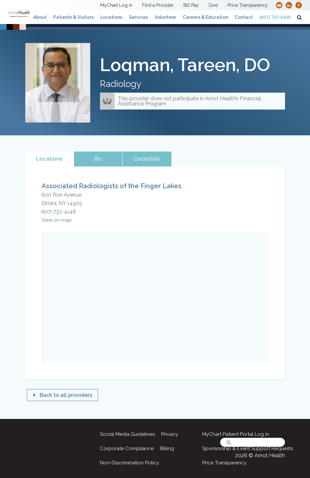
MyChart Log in (116, 5)
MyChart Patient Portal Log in (235, 434)
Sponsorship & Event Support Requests (247, 448)
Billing (167, 448)
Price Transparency (248, 5)
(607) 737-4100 (275, 17)
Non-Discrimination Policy (129, 463)
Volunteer (165, 17)
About (40, 17)
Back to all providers (66, 395)
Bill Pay (191, 5)
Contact (244, 17)
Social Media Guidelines (127, 434)
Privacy (169, 434)
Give (213, 5)
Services (138, 17)
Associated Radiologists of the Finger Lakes (111, 186)
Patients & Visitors (73, 17)
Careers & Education (205, 17)
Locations (111, 17)
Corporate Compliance (127, 448)
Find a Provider (158, 5)
